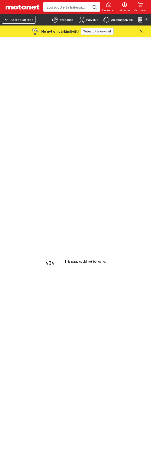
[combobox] (66, 7)
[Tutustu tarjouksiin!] (97, 31)
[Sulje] (141, 31)
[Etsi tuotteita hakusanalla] (94, 7)
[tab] (61, 19)
